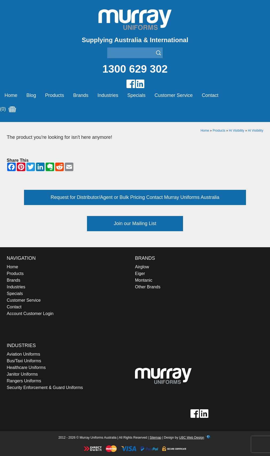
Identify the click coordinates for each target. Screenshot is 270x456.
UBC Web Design (191, 437)
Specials (136, 95)
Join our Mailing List (135, 223)
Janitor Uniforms (22, 374)
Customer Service (173, 95)
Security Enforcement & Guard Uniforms (45, 387)
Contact (210, 95)
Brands (80, 95)
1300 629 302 (135, 69)
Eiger (140, 273)
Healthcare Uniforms (26, 367)
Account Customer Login (30, 313)
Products (54, 95)
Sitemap (155, 437)
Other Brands (147, 287)
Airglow (142, 267)
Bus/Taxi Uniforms (24, 361)
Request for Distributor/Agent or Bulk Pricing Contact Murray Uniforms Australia (135, 197)
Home (11, 95)
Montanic (143, 280)
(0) (8, 109)
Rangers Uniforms (24, 381)
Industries (107, 95)
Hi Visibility (236, 130)
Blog (31, 95)
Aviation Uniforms (23, 354)
